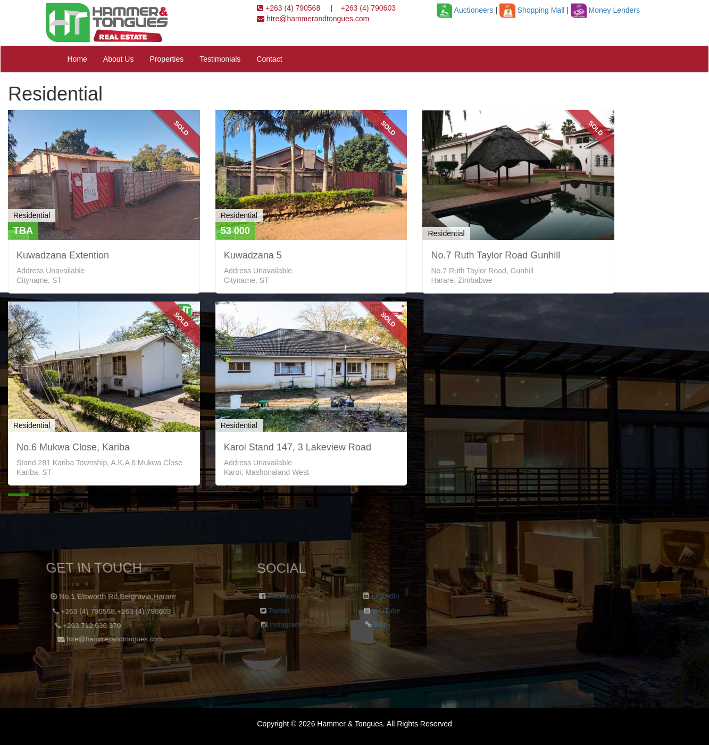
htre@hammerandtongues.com (316, 18)
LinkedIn (385, 596)
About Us (118, 59)
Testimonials (219, 59)
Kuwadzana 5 (253, 255)
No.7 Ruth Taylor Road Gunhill (495, 255)
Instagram (283, 627)
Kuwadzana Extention (62, 255)
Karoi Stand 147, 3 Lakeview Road (297, 447)
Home (77, 59)
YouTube (385, 611)
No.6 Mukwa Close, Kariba (73, 447)
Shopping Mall (531, 10)
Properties (166, 59)
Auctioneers (465, 10)
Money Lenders (605, 10)
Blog (377, 627)
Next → (78, 505)
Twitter (277, 611)
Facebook (283, 596)
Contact (269, 59)
